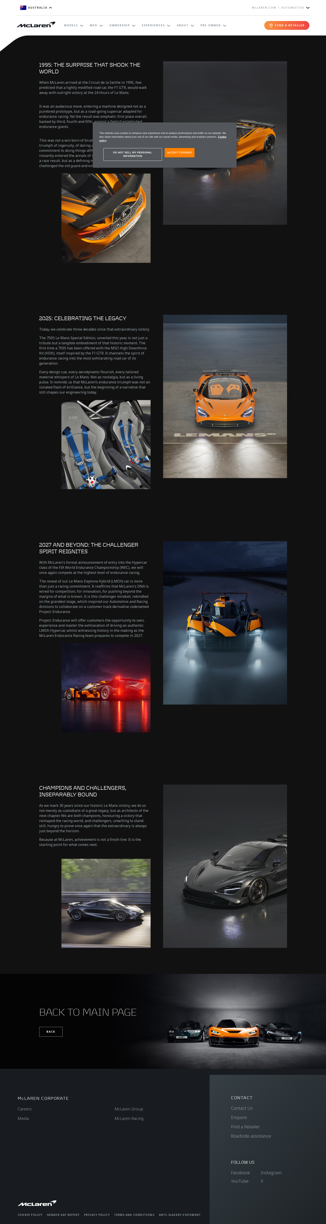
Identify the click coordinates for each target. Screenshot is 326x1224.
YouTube (240, 1181)
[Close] (230, 128)
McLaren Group (129, 1109)
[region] (165, 145)
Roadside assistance (251, 1136)
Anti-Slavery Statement (180, 1215)
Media (23, 1118)
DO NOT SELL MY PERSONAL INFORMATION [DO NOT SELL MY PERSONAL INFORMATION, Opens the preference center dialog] (132, 154)
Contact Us (242, 1108)
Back (50, 1032)
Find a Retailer (245, 1127)
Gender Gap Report (63, 1215)
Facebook (240, 1173)
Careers (25, 1109)
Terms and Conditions (134, 1215)
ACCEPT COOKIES (179, 152)
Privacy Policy (97, 1215)
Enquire (239, 1117)
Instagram (271, 1173)
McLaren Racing (129, 1118)
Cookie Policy (30, 1215)
